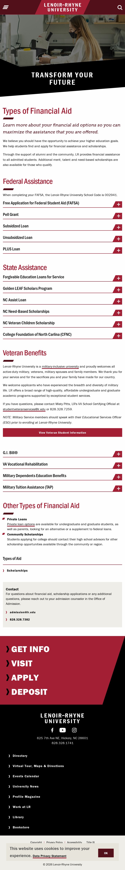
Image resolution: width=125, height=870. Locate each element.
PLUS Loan (62, 250)
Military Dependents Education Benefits (62, 476)
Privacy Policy (54, 842)
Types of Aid (12, 558)
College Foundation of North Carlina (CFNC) (62, 335)
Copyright (36, 842)
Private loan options (21, 524)
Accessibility (74, 842)
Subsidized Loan (62, 227)
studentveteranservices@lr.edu (24, 409)
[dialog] (62, 852)
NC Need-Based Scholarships (62, 312)
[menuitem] (62, 649)
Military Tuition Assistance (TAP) (62, 488)
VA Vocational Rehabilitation (62, 465)
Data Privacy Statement (49, 856)
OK (106, 853)
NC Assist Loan (62, 300)
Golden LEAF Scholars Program (62, 289)
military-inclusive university (60, 366)
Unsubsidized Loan (62, 238)
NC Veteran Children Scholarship (62, 323)
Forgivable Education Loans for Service (62, 277)
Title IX (90, 842)
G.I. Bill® (62, 453)
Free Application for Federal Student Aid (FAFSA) (62, 204)
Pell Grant (62, 215)
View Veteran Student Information (62, 432)
